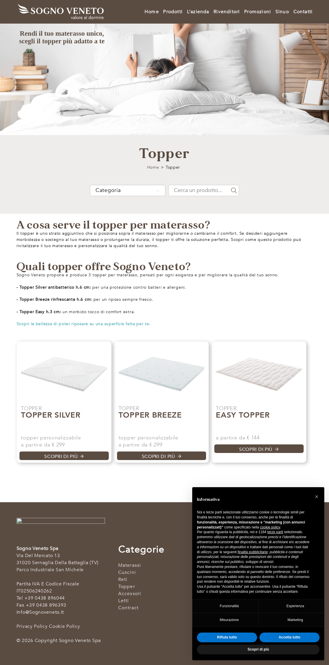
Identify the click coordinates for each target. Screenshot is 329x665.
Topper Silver (50, 415)
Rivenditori (226, 12)
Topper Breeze (150, 415)
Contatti (303, 12)
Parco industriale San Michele (50, 570)
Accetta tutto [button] (289, 637)
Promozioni (257, 12)
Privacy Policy (32, 626)
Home (151, 12)
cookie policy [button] (270, 527)
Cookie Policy (64, 626)
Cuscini (127, 572)
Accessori (130, 593)
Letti (123, 600)
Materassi (129, 565)
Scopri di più (61, 456)
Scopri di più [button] (258, 649)
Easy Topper (243, 415)
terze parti (275, 532)
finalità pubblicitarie (253, 552)
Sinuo (282, 12)
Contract (128, 608)
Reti (123, 579)
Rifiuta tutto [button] (227, 637)
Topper (126, 586)
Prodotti (172, 12)
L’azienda (198, 12)
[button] (316, 496)
